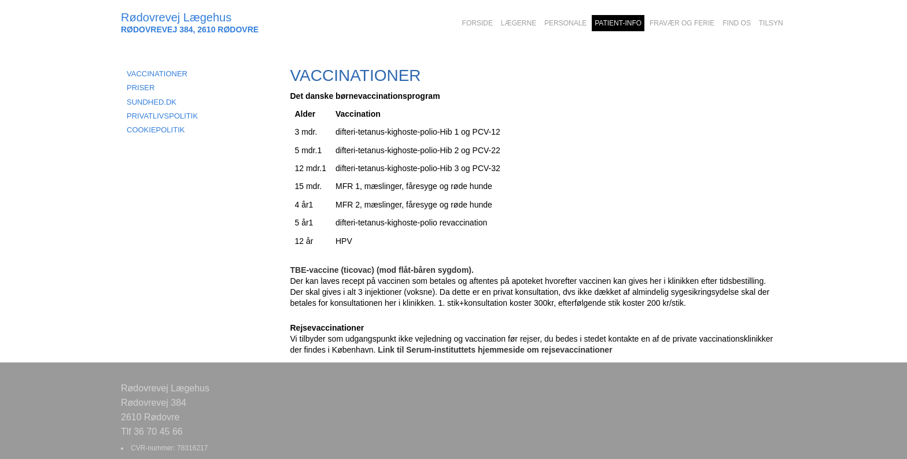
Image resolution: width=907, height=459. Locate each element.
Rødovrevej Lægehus (176, 17)
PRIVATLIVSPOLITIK (162, 116)
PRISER (140, 87)
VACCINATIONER (157, 73)
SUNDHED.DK (151, 102)
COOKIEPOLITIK (156, 129)
